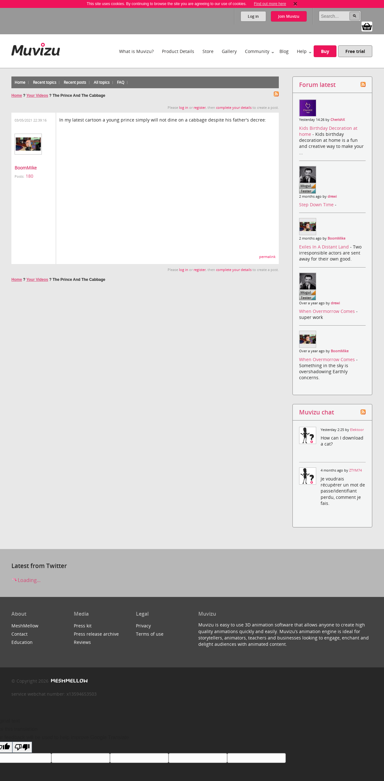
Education (22, 642)
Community (257, 51)
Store (208, 51)
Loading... (26, 580)
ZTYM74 (355, 470)
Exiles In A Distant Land (324, 247)
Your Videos (37, 95)
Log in (253, 16)
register (200, 107)
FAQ (120, 82)
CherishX (337, 119)
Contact (19, 634)
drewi (332, 196)
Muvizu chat (316, 412)
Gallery (229, 51)
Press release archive (96, 634)
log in (183, 107)
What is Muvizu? (136, 51)
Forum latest (317, 85)
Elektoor (357, 429)
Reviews (82, 642)
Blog (284, 51)
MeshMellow (24, 626)
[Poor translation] (22, 747)
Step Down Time (317, 205)
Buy (325, 51)
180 (29, 176)
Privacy (143, 626)
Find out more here (270, 4)
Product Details (178, 51)
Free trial (355, 51)
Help (302, 51)
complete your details (234, 107)
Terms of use (149, 634)
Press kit (83, 626)
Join (288, 16)
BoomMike (26, 168)
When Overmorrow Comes (327, 311)
